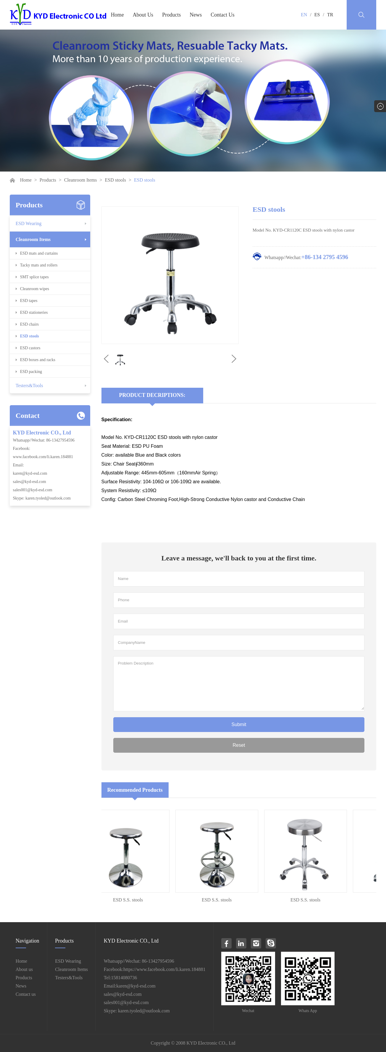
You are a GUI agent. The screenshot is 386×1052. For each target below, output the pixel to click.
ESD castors (30, 348)
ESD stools (115, 179)
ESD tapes (29, 300)
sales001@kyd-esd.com (32, 490)
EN (304, 14)
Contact (28, 415)
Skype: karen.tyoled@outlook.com (42, 498)
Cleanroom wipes (34, 289)
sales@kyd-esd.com (29, 481)
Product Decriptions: (152, 395)
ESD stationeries (34, 312)
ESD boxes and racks (37, 360)
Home (117, 15)
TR (330, 14)
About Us (143, 15)
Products (171, 15)
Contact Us (223, 15)
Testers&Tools (29, 385)
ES (317, 14)
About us (24, 969)
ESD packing (31, 371)
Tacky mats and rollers (39, 265)
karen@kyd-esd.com (30, 473)
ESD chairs (29, 324)
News (196, 15)
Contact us (26, 994)
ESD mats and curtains (39, 253)
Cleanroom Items (80, 179)
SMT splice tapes (34, 277)
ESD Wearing (29, 223)
